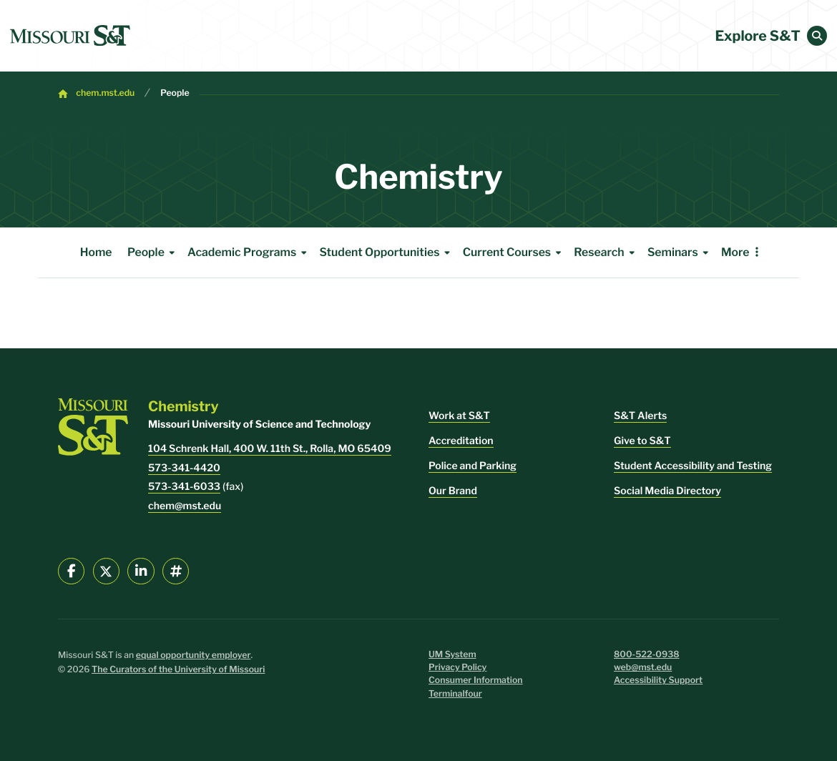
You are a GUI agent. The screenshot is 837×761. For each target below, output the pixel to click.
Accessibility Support (658, 680)
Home (96, 252)
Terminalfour (455, 694)
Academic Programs (249, 252)
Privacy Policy (457, 667)
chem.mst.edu (105, 93)
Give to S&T (642, 441)
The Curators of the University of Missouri (178, 669)
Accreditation (461, 441)
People (174, 93)
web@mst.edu (643, 667)
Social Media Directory (667, 491)
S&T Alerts (640, 416)
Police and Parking (473, 466)
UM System (452, 654)
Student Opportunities (386, 252)
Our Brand (453, 491)
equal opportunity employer (193, 655)
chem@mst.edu (184, 506)
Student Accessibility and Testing (693, 466)
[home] (70, 35)
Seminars (680, 252)
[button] (817, 36)
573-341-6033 (184, 487)
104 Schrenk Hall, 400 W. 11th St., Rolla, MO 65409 (269, 449)
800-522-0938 (647, 654)
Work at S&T (459, 416)
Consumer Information (476, 680)
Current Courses (514, 252)
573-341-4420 (184, 468)
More (735, 252)
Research (606, 252)
